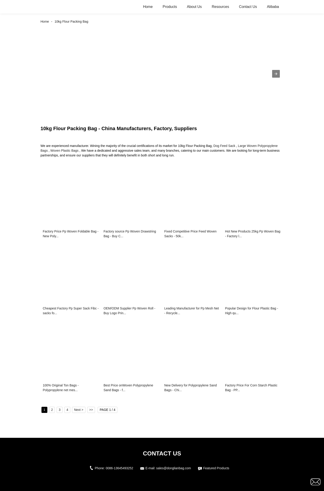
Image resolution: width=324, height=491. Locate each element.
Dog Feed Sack (224, 146)
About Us (194, 7)
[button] (276, 74)
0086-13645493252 (119, 468)
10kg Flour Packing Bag (71, 21)
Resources (220, 7)
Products (170, 7)
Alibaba (273, 7)
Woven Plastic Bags (64, 150)
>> (91, 410)
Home (148, 7)
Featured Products (216, 468)
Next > (78, 410)
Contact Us (248, 7)
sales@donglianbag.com (173, 468)
